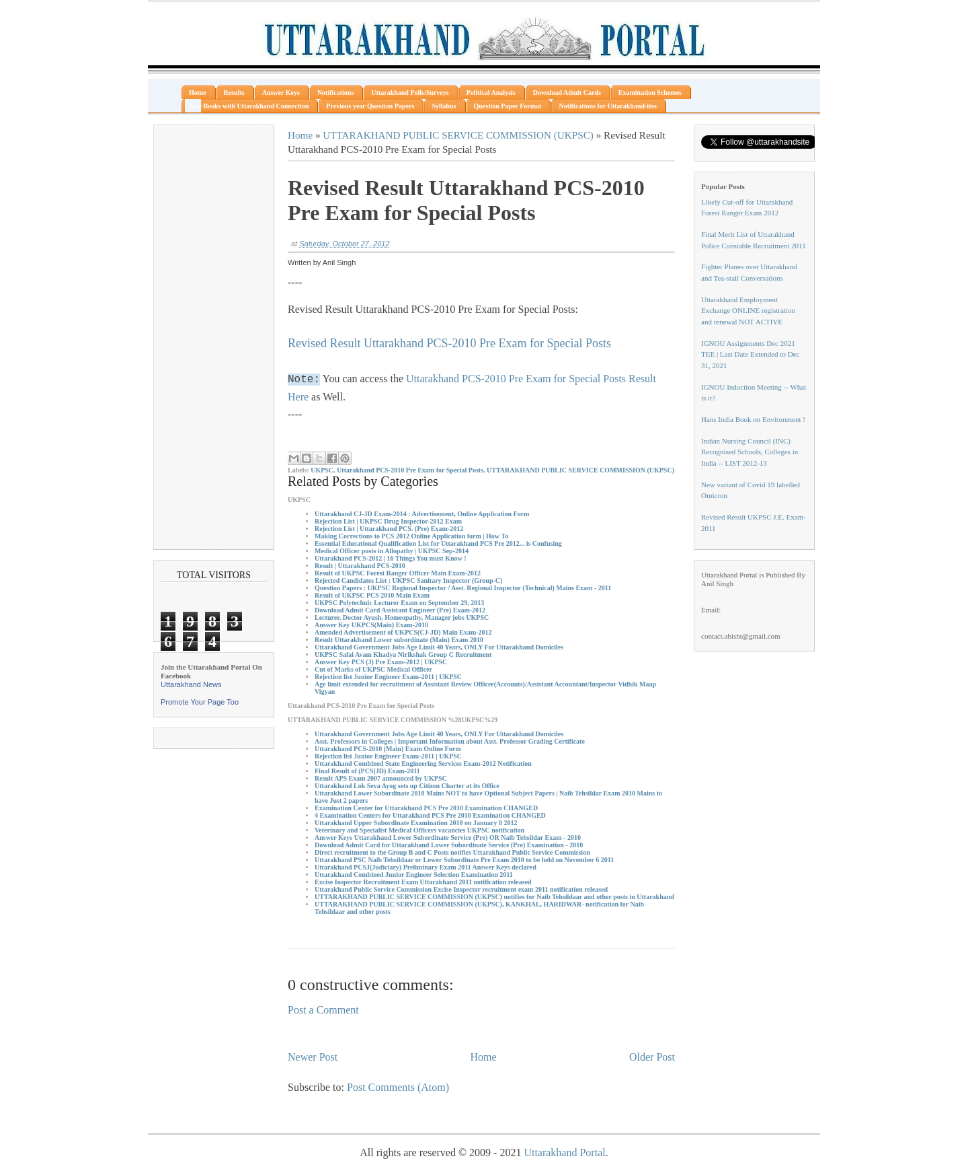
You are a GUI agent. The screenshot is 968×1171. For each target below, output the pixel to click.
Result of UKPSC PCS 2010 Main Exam (372, 595)
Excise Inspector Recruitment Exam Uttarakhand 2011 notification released (423, 882)
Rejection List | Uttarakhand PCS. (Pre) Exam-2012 (389, 528)
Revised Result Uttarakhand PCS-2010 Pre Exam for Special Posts (449, 343)
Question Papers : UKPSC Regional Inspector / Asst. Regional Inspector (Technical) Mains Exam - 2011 (463, 588)
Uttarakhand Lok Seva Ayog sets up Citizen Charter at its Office (407, 785)
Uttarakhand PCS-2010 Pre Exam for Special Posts (410, 470)
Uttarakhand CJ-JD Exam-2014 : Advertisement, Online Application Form (422, 514)
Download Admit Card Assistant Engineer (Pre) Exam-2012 (400, 610)
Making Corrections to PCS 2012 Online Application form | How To (411, 536)
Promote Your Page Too (200, 702)
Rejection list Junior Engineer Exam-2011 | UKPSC (388, 676)
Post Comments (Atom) (398, 1087)
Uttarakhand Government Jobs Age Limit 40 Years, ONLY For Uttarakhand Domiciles (439, 647)
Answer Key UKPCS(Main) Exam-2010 (371, 625)
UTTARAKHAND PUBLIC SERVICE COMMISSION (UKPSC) (458, 135)
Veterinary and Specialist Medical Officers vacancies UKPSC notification (419, 830)
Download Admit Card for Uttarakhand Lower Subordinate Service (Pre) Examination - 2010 (449, 845)
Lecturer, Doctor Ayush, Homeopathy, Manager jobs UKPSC (402, 617)
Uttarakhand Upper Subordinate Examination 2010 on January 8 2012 (416, 822)
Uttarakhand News (191, 684)
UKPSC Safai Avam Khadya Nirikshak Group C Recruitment (403, 654)
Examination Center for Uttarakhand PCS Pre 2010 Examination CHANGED (426, 808)
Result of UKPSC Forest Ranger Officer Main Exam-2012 (398, 573)
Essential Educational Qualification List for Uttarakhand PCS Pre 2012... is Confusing (438, 543)
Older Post (652, 1057)
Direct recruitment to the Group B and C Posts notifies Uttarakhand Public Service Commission (452, 852)
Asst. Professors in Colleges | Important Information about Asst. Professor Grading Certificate (450, 741)
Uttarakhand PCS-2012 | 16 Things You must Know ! (391, 558)
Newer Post (312, 1057)
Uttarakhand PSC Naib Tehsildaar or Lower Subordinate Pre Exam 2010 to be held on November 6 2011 (464, 859)
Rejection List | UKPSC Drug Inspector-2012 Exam (388, 521)
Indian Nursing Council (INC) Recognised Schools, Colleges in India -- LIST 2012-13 (749, 452)
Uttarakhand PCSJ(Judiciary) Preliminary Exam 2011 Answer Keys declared (425, 867)
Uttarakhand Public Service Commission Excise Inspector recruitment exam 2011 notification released (461, 889)
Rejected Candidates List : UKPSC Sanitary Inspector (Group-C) (408, 580)
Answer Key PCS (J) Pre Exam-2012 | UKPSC (381, 662)
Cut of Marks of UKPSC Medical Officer (373, 669)
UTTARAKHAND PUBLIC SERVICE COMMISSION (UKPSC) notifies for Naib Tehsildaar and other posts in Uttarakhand (494, 896)
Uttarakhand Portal (564, 1152)
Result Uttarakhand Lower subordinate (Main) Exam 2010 (399, 639)
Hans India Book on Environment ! (753, 419)
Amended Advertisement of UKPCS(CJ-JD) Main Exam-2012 (403, 632)
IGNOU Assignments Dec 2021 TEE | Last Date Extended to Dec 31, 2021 (750, 354)
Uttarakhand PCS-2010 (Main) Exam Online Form (388, 748)
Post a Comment (323, 1010)
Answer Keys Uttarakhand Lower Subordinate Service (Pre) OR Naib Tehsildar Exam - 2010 (448, 837)
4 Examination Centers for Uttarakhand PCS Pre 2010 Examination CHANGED (430, 815)
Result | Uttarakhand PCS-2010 (360, 565)
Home (300, 135)
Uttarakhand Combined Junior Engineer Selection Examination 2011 (414, 874)
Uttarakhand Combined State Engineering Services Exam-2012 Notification (423, 763)
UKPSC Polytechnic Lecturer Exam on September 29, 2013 (399, 602)
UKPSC (322, 470)
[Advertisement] (214, 337)
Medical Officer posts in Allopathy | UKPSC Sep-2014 (392, 551)
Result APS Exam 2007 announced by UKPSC (381, 778)
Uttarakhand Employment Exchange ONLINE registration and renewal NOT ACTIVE (748, 310)
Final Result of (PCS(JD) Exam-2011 (367, 771)
